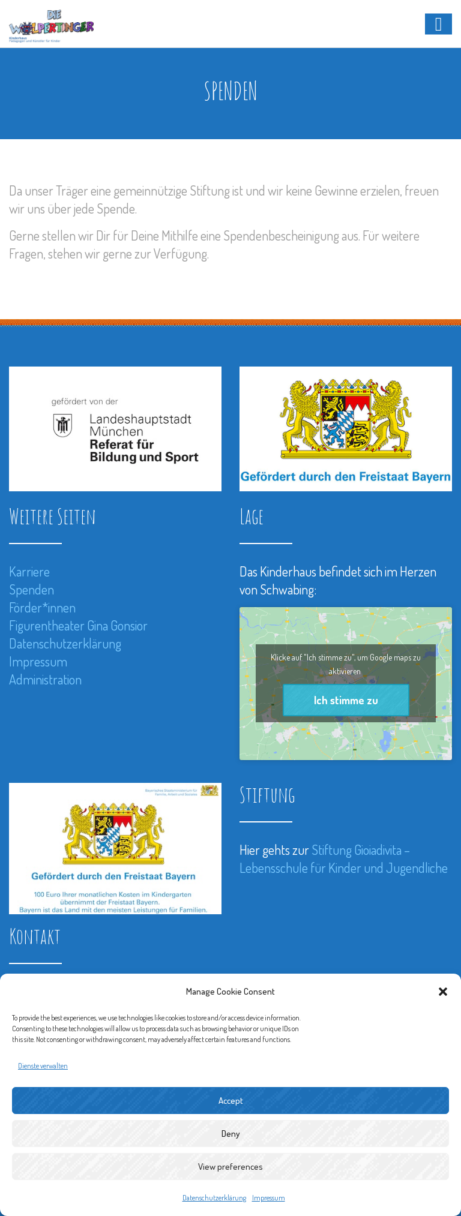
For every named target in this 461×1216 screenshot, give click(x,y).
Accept (230, 1100)
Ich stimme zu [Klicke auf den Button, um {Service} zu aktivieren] (346, 700)
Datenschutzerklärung (214, 1197)
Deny (230, 1133)
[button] (443, 992)
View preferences (230, 1166)
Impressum (268, 1197)
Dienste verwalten (43, 1065)
